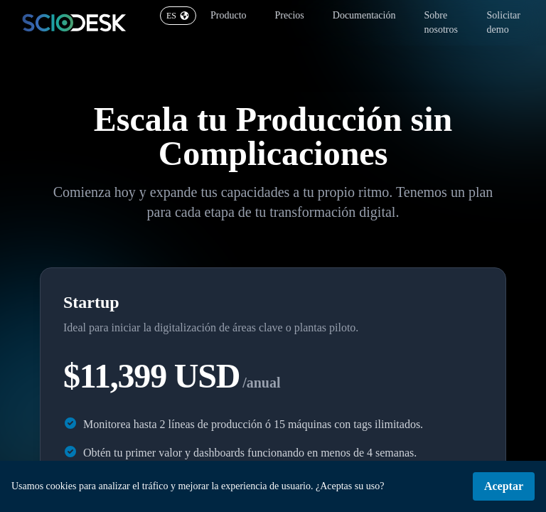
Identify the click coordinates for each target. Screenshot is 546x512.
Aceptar (503, 486)
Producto (228, 15)
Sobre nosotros (440, 22)
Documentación (364, 15)
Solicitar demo (503, 22)
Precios (289, 15)
